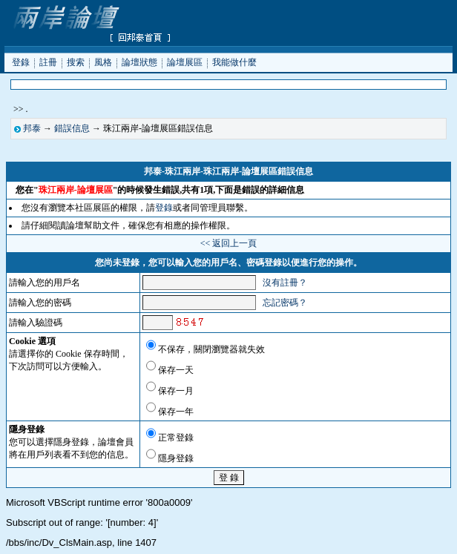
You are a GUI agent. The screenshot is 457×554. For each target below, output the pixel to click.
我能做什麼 (234, 61)
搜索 (76, 61)
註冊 (48, 61)
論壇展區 (185, 61)
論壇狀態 (139, 61)
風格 (103, 61)
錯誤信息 (72, 128)
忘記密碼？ (285, 302)
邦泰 (32, 128)
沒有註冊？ (285, 282)
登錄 (21, 61)
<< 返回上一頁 (228, 243)
